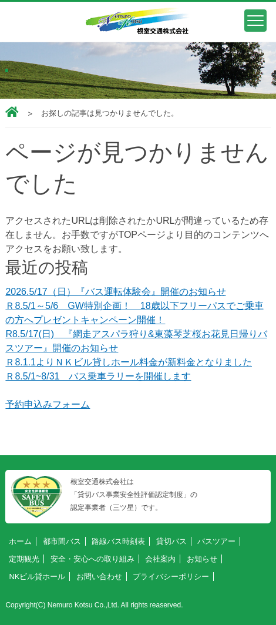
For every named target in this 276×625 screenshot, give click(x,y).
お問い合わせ (99, 576)
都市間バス (62, 541)
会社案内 (160, 559)
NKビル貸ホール (37, 576)
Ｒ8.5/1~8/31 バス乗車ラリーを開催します (98, 376)
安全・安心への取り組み (92, 559)
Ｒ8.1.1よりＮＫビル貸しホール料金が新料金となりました (128, 362)
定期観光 (24, 559)
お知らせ (202, 559)
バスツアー (216, 541)
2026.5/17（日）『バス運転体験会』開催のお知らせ (115, 292)
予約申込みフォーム (47, 404)
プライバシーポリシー (171, 576)
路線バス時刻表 (118, 541)
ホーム (20, 541)
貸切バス (171, 541)
